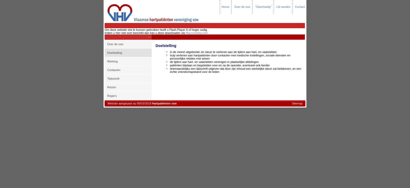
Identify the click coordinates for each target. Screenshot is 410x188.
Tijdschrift (113, 78)
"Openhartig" (263, 6)
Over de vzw (242, 6)
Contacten (113, 70)
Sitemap (297, 103)
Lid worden (283, 6)
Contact (300, 6)
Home (225, 6)
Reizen (111, 87)
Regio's (112, 95)
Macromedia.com (197, 32)
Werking (112, 61)
